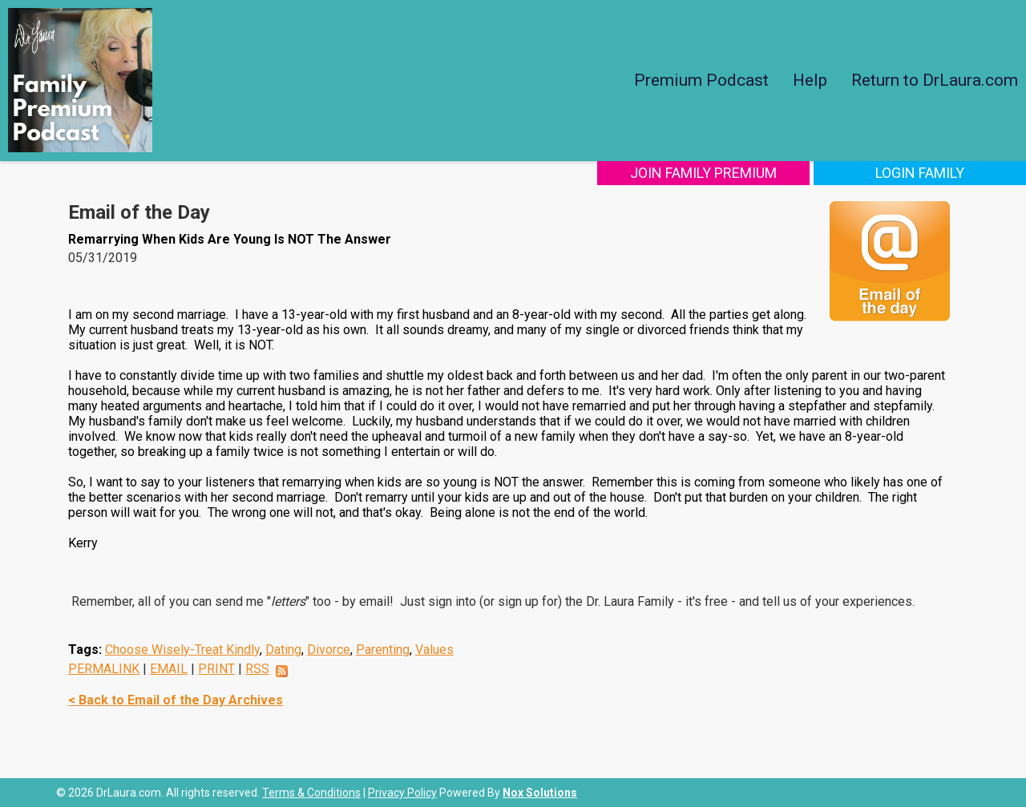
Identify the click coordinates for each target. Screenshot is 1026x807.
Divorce (328, 649)
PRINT (216, 668)
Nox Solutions (540, 792)
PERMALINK (103, 668)
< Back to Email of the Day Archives (175, 700)
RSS (257, 668)
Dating (283, 649)
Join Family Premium (703, 172)
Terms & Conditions (311, 792)
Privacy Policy (402, 792)
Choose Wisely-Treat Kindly (182, 649)
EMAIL (169, 668)
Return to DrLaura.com (934, 80)
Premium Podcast (701, 80)
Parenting (383, 649)
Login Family (919, 172)
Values (434, 649)
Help (810, 80)
